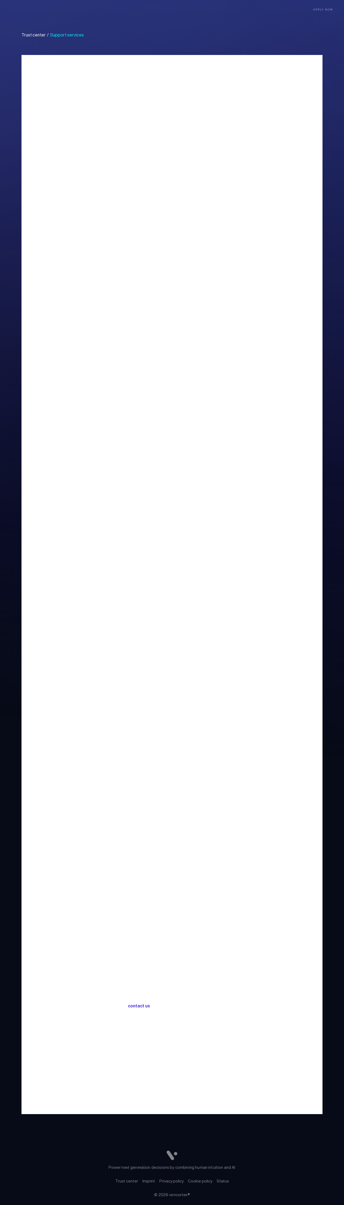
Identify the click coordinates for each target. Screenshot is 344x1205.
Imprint (148, 1181)
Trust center (126, 1181)
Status (223, 1181)
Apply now (323, 9)
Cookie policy (200, 1181)
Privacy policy (171, 1181)
